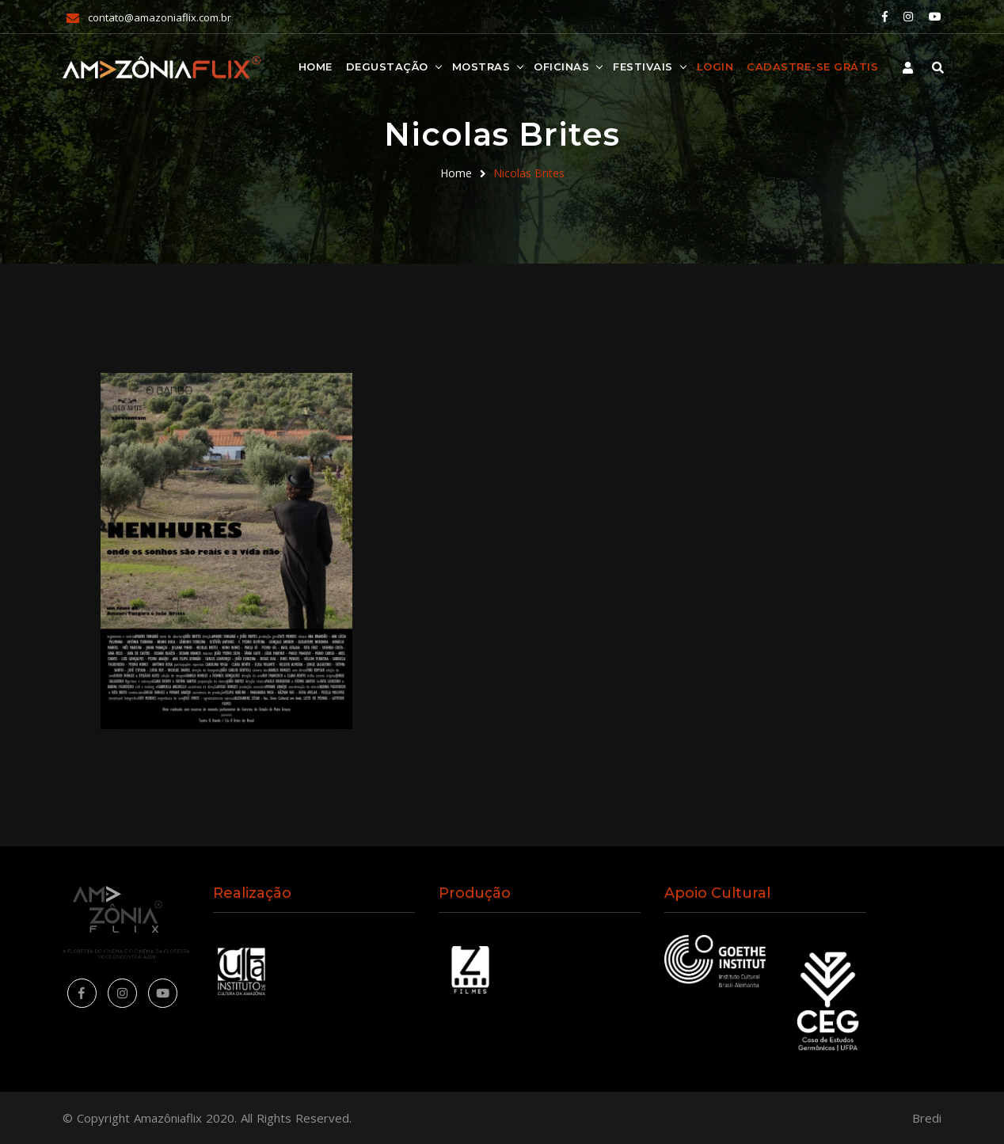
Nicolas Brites (529, 173)
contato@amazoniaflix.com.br (159, 17)
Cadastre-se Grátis (812, 66)
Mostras (481, 66)
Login (715, 66)
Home (316, 66)
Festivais (643, 66)
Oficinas (561, 66)
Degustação (387, 66)
